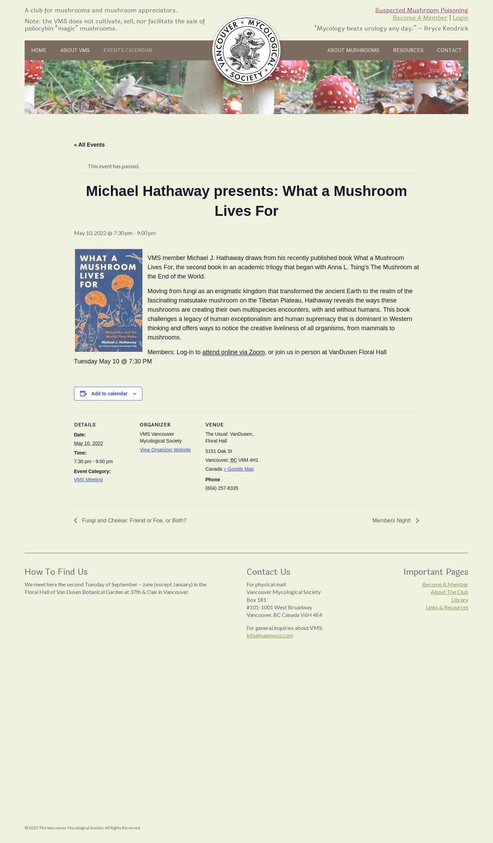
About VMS (78, 50)
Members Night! (392, 520)
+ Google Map (239, 469)
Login (460, 18)
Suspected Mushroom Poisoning (421, 10)
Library (459, 599)
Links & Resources (447, 607)
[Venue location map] (307, 458)
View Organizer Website (165, 450)
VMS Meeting (88, 479)
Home (39, 50)
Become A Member (420, 18)
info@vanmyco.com (269, 635)
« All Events (89, 145)
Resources (406, 50)
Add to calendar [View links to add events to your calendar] (109, 393)
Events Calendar (133, 50)
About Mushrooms (348, 50)
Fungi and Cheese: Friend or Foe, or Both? (133, 520)
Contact (449, 50)
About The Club (449, 591)
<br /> (122, 669)
